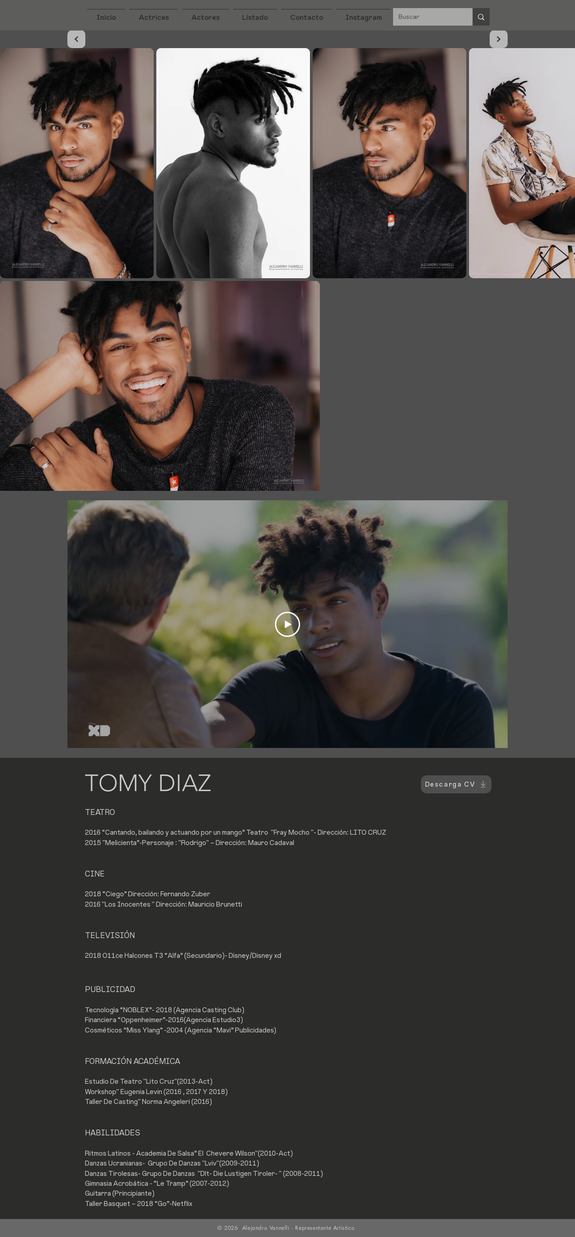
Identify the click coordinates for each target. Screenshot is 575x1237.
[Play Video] (287, 624)
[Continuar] (76, 39)
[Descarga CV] (456, 784)
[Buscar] (426, 17)
